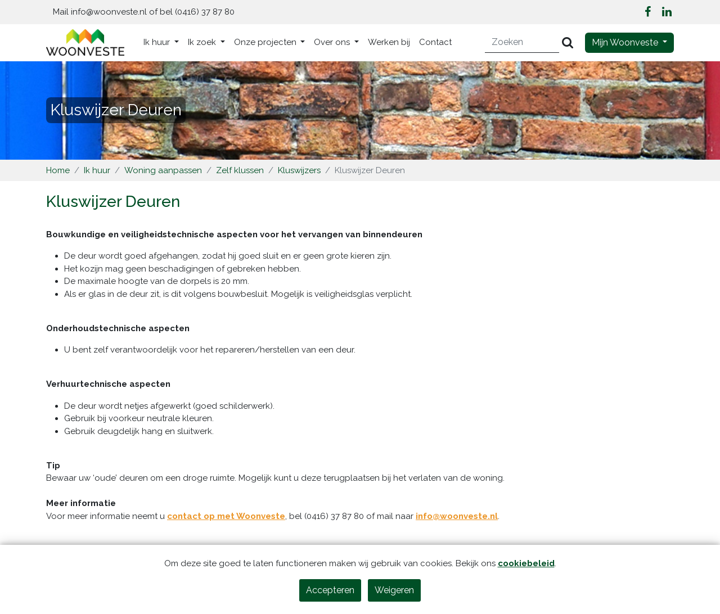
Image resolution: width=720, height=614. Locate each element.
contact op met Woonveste (226, 516)
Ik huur (97, 170)
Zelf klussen (240, 170)
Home (58, 170)
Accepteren (330, 590)
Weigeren (394, 590)
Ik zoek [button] (203, 42)
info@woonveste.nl (457, 516)
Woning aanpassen (163, 170)
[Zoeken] (522, 42)
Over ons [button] (333, 42)
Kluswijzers (299, 170)
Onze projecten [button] (266, 42)
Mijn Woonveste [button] (626, 42)
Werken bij (389, 42)
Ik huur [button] (157, 42)
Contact (435, 42)
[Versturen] (567, 42)
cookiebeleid (526, 563)
